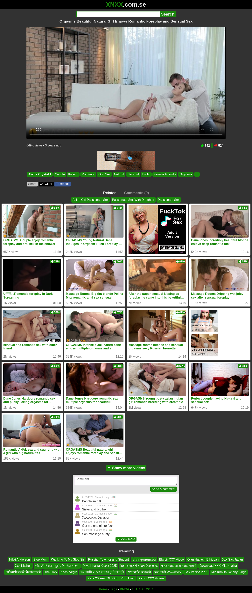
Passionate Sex (168, 199)
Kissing (73, 174)
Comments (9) (136, 193)
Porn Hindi (128, 578)
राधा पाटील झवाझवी (139, 572)
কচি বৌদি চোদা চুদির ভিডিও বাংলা (57, 565)
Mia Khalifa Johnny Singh (229, 572)
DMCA (124, 589)
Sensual (133, 174)
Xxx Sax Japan (232, 559)
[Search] (118, 14)
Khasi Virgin (68, 572)
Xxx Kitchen (23, 565)
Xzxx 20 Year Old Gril (102, 578)
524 (218, 145)
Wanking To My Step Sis (68, 559)
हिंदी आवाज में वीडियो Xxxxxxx (139, 565)
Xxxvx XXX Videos (151, 578)
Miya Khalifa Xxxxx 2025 (100, 565)
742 (205, 145)
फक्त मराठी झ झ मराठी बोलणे (178, 565)
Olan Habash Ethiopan (203, 559)
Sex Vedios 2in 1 (196, 572)
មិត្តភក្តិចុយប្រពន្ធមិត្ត (144, 559)
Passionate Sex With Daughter (133, 199)
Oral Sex (104, 174)
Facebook (62, 183)
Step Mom (40, 559)
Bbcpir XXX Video (171, 559)
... (197, 174)
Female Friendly (165, 174)
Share (32, 183)
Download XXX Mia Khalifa (218, 565)
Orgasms (185, 174)
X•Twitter (46, 183)
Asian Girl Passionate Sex (90, 199)
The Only (50, 572)
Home (103, 589)
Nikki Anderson (19, 559)
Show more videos (126, 468)
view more (126, 539)
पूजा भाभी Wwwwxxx (167, 572)
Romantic (88, 174)
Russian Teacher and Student (108, 559)
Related (109, 193)
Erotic (146, 174)
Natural (119, 174)
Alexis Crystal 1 (39, 174)
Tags (113, 589)
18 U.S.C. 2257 (142, 589)
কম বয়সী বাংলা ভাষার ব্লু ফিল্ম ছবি (102, 572)
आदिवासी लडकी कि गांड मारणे (23, 572)
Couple (60, 174)
